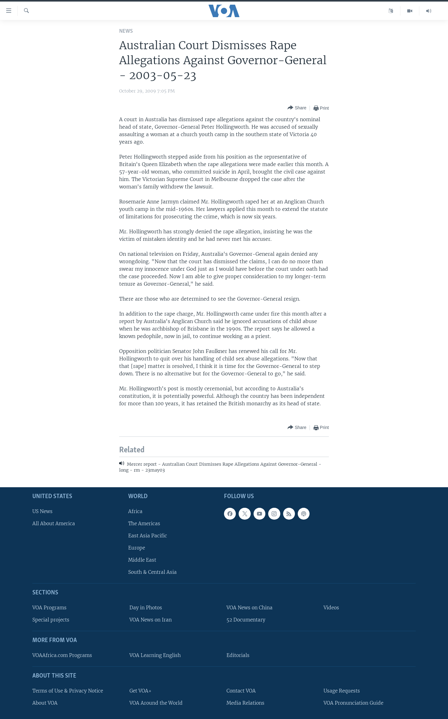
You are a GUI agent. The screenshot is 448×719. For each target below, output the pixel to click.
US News (42, 511)
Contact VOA (241, 690)
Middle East (142, 560)
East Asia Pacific (147, 535)
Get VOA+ (140, 690)
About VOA (45, 703)
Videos (331, 608)
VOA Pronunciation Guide (353, 703)
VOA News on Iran (150, 620)
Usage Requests (342, 690)
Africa (135, 511)
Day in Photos (145, 608)
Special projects (50, 620)
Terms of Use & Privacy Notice (67, 690)
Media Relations (245, 703)
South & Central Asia (152, 572)
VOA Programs (49, 608)
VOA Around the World (156, 703)
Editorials (238, 655)
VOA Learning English (155, 655)
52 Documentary (245, 620)
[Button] (296, 107)
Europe (136, 548)
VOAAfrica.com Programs (62, 655)
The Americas (144, 523)
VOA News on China (249, 608)
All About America (53, 523)
